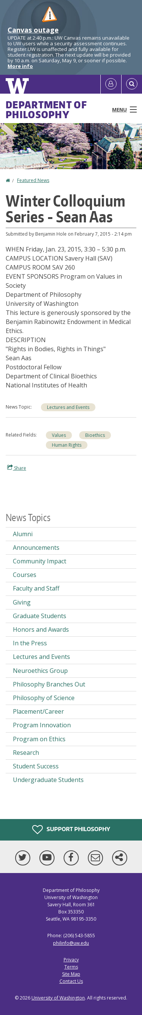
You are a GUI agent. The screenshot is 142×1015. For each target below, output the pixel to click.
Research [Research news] (26, 752)
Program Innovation (42, 725)
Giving (22, 602)
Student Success (36, 766)
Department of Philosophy (46, 109)
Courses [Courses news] (24, 575)
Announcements (36, 547)
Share (16, 467)
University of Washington (58, 998)
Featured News (33, 180)
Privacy (71, 959)
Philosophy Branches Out (49, 684)
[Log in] (111, 84)
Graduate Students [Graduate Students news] (39, 616)
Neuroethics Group (40, 670)
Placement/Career (38, 711)
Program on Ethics (39, 739)
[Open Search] (132, 84)
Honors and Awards (41, 629)
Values (59, 435)
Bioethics (95, 435)
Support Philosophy (71, 829)
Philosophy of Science (44, 698)
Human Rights (66, 445)
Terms (71, 967)
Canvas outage (33, 29)
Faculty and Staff (36, 588)
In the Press (30, 643)
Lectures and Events (68, 407)
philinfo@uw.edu (71, 943)
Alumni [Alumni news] (23, 534)
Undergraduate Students (48, 780)
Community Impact (39, 561)
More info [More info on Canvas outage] (20, 66)
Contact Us (71, 981)
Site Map (71, 974)
